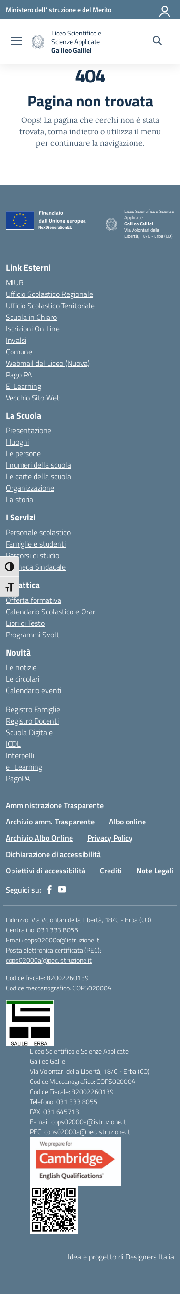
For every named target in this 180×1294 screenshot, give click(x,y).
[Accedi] (165, 9)
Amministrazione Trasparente (55, 805)
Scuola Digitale (29, 732)
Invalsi (16, 340)
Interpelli (20, 755)
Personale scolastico (38, 532)
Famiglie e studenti (36, 544)
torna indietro (73, 131)
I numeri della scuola (38, 465)
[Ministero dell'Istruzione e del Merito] (58, 9)
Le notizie (21, 667)
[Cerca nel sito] (157, 41)
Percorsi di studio (32, 555)
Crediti (111, 870)
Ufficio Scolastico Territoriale (50, 305)
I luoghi (17, 441)
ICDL (13, 744)
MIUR (15, 282)
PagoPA (18, 778)
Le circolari (22, 678)
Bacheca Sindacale (36, 567)
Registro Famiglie (33, 709)
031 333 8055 (57, 930)
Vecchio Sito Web (33, 397)
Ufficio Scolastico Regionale (49, 294)
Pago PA (19, 374)
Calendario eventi (33, 690)
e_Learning (24, 767)
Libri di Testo (25, 623)
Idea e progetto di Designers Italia (121, 1256)
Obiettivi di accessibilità (45, 870)
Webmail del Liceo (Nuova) (48, 363)
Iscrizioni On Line (33, 328)
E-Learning (23, 386)
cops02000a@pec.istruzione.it (49, 960)
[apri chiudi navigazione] (16, 41)
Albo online (127, 821)
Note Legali (154, 870)
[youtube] (62, 889)
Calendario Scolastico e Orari (51, 611)
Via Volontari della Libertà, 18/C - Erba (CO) (91, 920)
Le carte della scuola (38, 476)
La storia (19, 499)
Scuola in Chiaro (31, 317)
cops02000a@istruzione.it (61, 940)
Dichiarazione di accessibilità (53, 854)
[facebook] (49, 889)
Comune (19, 351)
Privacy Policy (109, 838)
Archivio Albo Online (39, 838)
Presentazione (28, 430)
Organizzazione (30, 488)
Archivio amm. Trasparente (50, 821)
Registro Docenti (32, 721)
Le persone (23, 453)
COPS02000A (91, 988)
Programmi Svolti (33, 634)
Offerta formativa (33, 600)
